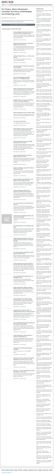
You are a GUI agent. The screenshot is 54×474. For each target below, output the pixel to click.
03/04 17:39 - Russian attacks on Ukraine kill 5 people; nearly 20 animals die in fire (44, 340)
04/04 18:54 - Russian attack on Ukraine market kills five (44, 11)
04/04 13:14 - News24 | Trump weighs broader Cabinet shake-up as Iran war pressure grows (44, 80)
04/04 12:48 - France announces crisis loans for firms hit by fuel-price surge (44, 94)
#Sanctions (46, 4)
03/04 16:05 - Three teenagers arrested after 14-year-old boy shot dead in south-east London (44, 382)
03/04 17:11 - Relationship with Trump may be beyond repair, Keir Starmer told (44, 359)
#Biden (50, 4)
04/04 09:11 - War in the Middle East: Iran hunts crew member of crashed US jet (44, 184)
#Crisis (19, 4)
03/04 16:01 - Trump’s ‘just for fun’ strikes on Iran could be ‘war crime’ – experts (43, 396)
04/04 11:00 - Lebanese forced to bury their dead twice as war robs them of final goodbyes (44, 140)
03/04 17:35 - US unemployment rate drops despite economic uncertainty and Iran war (43, 345)
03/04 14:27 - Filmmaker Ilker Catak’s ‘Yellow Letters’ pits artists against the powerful (44, 429)
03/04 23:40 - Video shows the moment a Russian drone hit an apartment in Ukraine (44, 250)
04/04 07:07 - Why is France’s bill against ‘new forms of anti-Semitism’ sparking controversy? (43, 206)
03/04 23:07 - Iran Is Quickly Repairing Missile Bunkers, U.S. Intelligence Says (44, 264)
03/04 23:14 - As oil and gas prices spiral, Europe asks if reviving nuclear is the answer (44, 260)
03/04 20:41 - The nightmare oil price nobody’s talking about (43, 289)
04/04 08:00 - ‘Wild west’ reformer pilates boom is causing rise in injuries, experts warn (44, 201)
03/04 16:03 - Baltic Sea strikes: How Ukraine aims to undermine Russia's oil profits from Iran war (44, 386)
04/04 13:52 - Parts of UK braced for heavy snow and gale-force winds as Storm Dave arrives (43, 75)
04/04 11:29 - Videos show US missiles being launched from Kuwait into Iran (44, 126)
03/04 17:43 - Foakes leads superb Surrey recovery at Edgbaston (43, 336)
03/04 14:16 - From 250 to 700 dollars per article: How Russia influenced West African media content (44, 438)
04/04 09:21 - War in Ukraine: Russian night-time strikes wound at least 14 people (44, 179)
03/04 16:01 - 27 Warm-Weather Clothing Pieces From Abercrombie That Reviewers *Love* (43, 401)
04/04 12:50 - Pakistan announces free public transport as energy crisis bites (44, 90)
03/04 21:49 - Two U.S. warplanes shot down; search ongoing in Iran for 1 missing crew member (44, 277)
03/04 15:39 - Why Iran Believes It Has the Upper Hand (44, 414)
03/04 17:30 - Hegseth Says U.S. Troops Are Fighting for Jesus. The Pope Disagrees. (44, 354)
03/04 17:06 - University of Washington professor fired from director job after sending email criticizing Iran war (44, 364)
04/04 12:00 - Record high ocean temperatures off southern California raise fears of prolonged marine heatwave (43, 115)
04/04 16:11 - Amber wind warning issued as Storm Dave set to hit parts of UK (44, 54)
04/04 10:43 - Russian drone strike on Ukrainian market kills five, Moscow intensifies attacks (43, 157)
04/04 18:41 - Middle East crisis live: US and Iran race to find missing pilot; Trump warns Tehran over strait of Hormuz (44, 20)
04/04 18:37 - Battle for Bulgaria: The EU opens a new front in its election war (43, 26)
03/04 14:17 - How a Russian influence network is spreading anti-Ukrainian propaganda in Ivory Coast (44, 433)
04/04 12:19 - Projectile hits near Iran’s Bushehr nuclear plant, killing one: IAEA (44, 97)
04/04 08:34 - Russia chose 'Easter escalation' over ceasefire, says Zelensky (43, 197)
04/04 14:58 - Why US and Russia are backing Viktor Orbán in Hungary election (43, 64)
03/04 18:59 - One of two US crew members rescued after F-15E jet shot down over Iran (44, 298)
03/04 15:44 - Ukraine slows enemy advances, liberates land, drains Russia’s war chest (43, 405)
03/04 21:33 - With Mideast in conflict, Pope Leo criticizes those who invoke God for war (44, 282)
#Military (23, 4)
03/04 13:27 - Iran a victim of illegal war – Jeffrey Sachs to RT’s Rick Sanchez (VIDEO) (44, 462)
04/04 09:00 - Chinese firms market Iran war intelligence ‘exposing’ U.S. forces (43, 192)
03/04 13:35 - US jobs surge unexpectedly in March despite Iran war (43, 452)
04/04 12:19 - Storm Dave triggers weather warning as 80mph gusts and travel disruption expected (44, 105)
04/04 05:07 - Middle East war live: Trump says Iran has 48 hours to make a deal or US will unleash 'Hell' (44, 216)
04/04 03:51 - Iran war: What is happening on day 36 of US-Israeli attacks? (43, 225)
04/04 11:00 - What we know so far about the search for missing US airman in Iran (43, 135)
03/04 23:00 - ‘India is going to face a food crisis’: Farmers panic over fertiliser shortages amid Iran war (43, 268)
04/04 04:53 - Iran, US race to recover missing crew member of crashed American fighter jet (43, 220)
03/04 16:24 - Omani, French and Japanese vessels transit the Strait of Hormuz (43, 372)
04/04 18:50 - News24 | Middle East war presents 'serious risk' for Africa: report (43, 15)
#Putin (37, 4)
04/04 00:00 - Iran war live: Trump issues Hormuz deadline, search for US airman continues (44, 241)
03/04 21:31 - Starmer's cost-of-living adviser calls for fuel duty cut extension (44, 286)
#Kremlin (28, 4)
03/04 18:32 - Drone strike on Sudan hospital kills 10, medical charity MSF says (43, 316)
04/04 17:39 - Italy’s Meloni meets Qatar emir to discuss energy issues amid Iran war (43, 31)
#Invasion (32, 4)
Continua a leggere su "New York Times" (18, 24)
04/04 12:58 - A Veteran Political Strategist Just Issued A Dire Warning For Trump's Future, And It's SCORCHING (43, 85)
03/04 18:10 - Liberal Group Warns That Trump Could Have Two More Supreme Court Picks (44, 332)
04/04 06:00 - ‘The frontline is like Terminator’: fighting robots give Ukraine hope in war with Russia (43, 211)
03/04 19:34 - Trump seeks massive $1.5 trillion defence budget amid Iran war (44, 294)
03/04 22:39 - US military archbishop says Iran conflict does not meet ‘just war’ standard (43, 272)
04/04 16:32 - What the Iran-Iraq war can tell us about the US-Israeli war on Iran (44, 45)
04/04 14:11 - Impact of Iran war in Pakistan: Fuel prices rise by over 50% (44, 71)
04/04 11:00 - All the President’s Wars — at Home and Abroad (43, 149)
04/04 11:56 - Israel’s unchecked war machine (43, 120)
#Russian (11, 4)
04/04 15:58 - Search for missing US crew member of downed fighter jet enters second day (43, 59)
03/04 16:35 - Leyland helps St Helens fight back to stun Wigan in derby (43, 368)
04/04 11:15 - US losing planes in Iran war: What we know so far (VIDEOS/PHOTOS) (43, 131)
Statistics (6, 4)
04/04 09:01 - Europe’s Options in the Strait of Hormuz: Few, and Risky (43, 188)
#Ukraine (41, 4)
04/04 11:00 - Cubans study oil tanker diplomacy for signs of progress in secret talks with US (43, 145)
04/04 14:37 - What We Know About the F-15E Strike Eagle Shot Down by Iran (44, 68)
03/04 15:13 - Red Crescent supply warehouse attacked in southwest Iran (44, 421)
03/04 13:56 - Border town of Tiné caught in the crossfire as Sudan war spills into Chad (43, 448)
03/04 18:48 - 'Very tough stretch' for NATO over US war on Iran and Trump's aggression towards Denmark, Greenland (44, 303)
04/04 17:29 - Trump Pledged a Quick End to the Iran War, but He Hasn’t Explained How (43, 40)
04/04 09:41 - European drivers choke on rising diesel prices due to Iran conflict (44, 171)
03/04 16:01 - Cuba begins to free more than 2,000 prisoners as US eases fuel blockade (44, 391)
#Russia (15, 4)
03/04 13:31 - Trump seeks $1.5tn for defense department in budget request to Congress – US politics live (44, 457)
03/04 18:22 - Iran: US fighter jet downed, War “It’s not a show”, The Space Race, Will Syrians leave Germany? (43, 326)
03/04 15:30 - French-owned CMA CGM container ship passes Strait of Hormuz (44, 417)
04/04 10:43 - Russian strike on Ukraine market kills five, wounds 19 (44, 152)
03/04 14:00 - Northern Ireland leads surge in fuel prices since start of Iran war (43, 443)
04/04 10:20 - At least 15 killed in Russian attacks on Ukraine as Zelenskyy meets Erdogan (42, 161)
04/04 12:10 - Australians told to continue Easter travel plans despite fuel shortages (43, 110)
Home (3, 4)
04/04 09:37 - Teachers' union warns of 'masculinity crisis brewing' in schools (44, 175)
